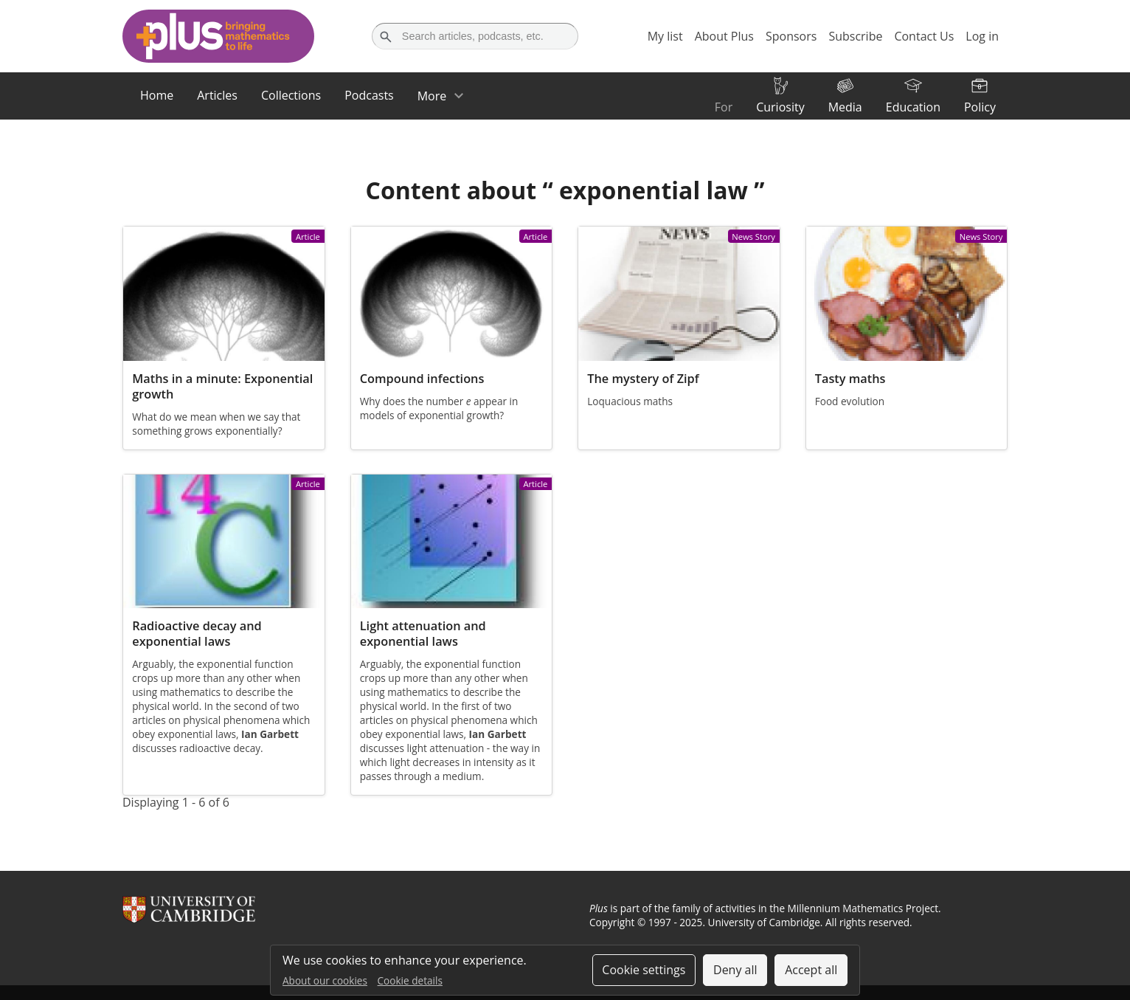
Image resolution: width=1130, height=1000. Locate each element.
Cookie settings (643, 970)
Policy (980, 107)
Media (845, 107)
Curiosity (780, 107)
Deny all (735, 970)
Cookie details (410, 980)
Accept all (811, 970)
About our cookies (324, 980)
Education (913, 107)
